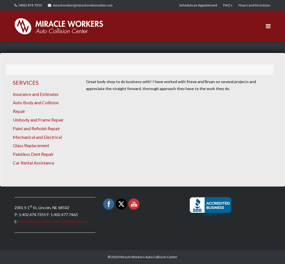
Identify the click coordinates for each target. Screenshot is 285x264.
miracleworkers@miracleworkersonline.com (82, 5)
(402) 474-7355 (30, 5)
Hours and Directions (255, 5)
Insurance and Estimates (36, 94)
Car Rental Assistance (33, 162)
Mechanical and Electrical (37, 137)
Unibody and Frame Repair (38, 119)
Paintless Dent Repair (33, 154)
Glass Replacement (31, 145)
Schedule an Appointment (198, 5)
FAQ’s (227, 5)
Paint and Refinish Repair (36, 128)
